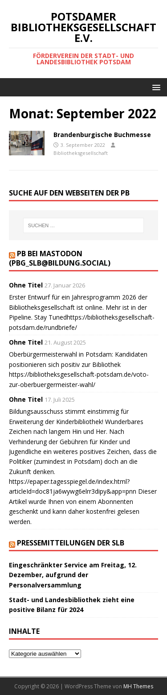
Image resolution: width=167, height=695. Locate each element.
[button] (155, 86)
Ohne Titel (26, 285)
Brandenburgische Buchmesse (102, 134)
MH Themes (138, 686)
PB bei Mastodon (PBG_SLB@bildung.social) (59, 258)
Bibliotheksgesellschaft (80, 153)
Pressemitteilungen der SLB (70, 543)
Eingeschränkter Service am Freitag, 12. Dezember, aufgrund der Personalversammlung (73, 575)
